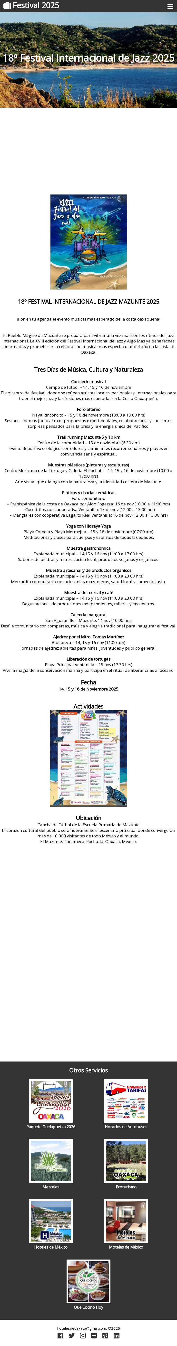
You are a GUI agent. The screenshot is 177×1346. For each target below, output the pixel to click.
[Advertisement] (88, 149)
